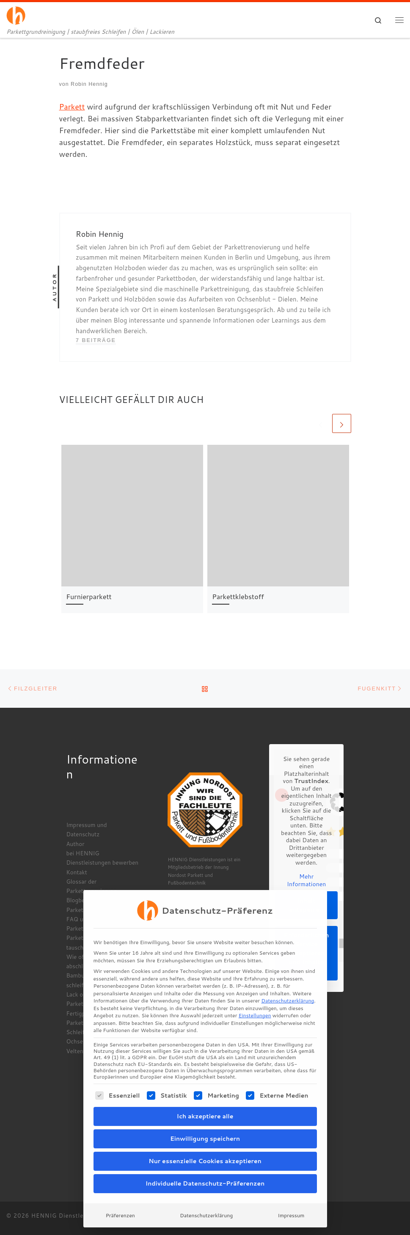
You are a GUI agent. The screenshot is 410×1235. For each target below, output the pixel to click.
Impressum (291, 1187)
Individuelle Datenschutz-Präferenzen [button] (205, 1155)
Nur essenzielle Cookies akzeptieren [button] (205, 1133)
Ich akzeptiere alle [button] (205, 1088)
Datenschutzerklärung (287, 973)
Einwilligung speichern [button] (205, 1110)
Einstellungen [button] (255, 987)
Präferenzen (120, 1187)
